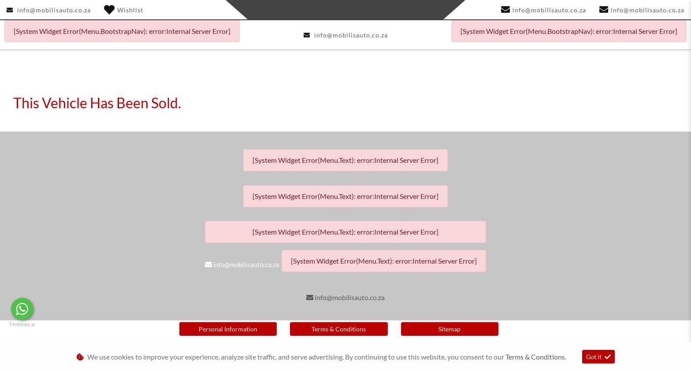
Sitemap (449, 329)
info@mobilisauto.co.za (54, 10)
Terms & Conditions (339, 329)
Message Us (66, 309)
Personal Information (228, 329)
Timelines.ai (22, 324)
